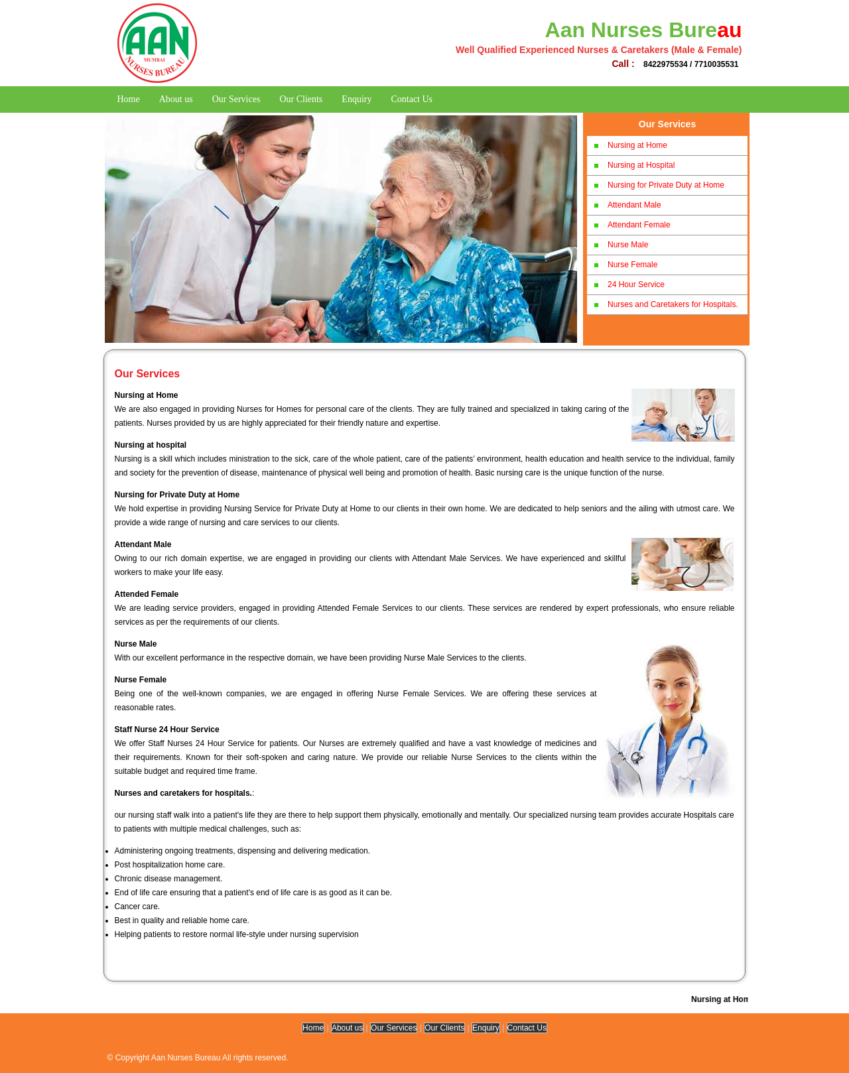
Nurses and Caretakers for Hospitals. (673, 304)
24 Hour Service (636, 284)
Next (553, 224)
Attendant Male (634, 205)
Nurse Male (628, 244)
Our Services (236, 99)
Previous (132, 224)
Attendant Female (639, 224)
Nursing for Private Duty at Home (666, 185)
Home (128, 99)
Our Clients (300, 99)
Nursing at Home (637, 145)
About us (176, 99)
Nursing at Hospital (641, 165)
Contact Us (411, 99)
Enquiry (356, 99)
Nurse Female (632, 264)
